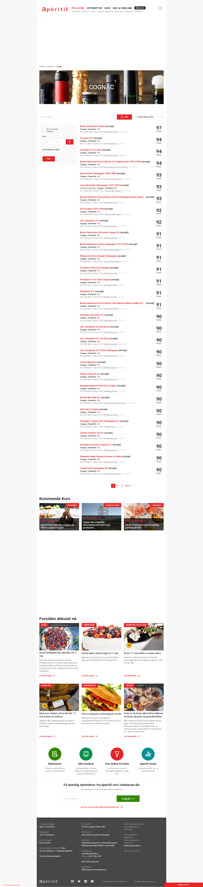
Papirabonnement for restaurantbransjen (99, 843)
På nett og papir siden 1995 (93, 827)
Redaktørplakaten (64, 851)
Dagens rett (76, 11)
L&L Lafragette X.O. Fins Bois (94, 338)
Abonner (140, 8)
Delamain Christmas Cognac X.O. (96, 444)
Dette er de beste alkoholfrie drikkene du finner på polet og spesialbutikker (143, 715)
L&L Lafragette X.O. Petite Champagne (99, 350)
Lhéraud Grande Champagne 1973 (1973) (100, 185)
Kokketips (138, 11)
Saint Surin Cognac (89, 409)
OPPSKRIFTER (94, 8)
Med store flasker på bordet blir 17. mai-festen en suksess (57, 715)
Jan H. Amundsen (46, 835)
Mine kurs (129, 11)
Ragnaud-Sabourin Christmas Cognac (98, 385)
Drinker (93, 11)
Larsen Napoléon (88, 362)
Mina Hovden (45, 843)
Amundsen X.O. (87, 291)
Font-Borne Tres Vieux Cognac (95, 279)
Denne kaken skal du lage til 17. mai (100, 653)
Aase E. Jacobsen (46, 827)
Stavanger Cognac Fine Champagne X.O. (99, 421)
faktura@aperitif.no (132, 846)
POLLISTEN (78, 8)
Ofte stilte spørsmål (90, 862)
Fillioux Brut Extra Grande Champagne (98, 256)
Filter (48, 159)
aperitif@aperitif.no (90, 854)
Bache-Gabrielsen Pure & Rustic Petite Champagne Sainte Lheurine (112, 197)
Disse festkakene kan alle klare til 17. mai (58, 654)
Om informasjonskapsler (50, 856)
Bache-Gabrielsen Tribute (92, 126)
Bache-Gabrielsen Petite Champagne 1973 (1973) (104, 244)
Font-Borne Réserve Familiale (94, 268)
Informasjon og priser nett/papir (95, 835)
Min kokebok (119, 11)
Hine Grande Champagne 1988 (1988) (98, 173)
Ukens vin (85, 11)
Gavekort (100, 11)
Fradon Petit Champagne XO (94, 468)
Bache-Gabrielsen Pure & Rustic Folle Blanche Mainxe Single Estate (112, 303)
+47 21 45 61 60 (94, 856)
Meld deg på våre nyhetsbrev (94, 870)
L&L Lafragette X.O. (89, 220)
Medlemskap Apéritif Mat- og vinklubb (98, 845)
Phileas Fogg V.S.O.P (90, 374)
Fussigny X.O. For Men (91, 150)
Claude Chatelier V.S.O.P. (92, 433)
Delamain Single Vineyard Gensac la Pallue (100, 456)
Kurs (107, 8)
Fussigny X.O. (86, 138)
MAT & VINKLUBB (122, 8)
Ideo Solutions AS (148, 882)
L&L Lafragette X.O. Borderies (95, 327)
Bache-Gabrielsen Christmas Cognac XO (99, 232)
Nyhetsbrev (109, 11)
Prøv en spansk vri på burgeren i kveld (101, 713)
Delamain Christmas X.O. (92, 315)
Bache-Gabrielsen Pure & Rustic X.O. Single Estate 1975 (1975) (110, 161)
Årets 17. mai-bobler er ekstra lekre (142, 653)
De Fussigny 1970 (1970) (92, 209)
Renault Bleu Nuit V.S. (90, 397)
